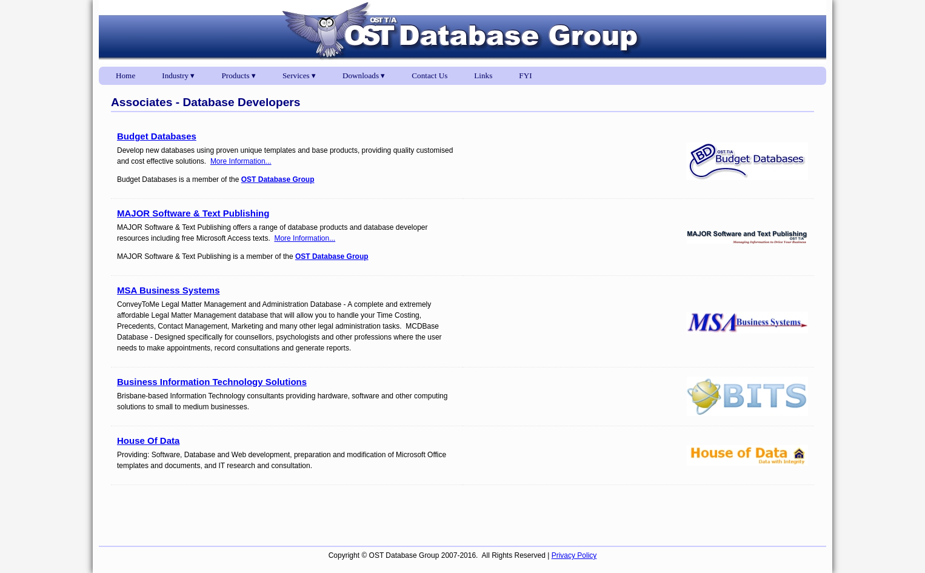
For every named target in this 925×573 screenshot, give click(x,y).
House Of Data (148, 440)
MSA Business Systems (168, 290)
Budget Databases (156, 136)
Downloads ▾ (363, 75)
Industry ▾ (178, 75)
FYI (525, 75)
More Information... (241, 161)
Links (483, 75)
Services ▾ (299, 75)
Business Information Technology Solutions (212, 382)
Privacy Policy (574, 555)
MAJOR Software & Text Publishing (193, 213)
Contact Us (429, 75)
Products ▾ (239, 75)
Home (125, 75)
